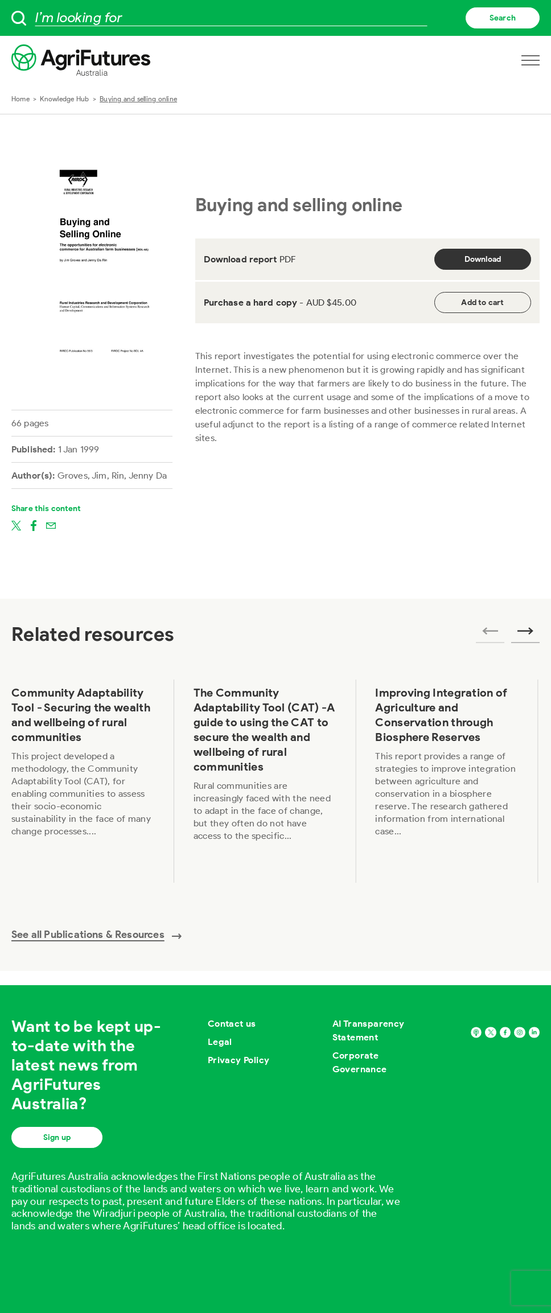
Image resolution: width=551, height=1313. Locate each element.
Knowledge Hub (64, 98)
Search (503, 18)
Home (20, 98)
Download (482, 259)
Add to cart (482, 302)
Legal (220, 1041)
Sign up (57, 1137)
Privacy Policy (239, 1060)
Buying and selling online (138, 98)
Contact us (232, 1023)
